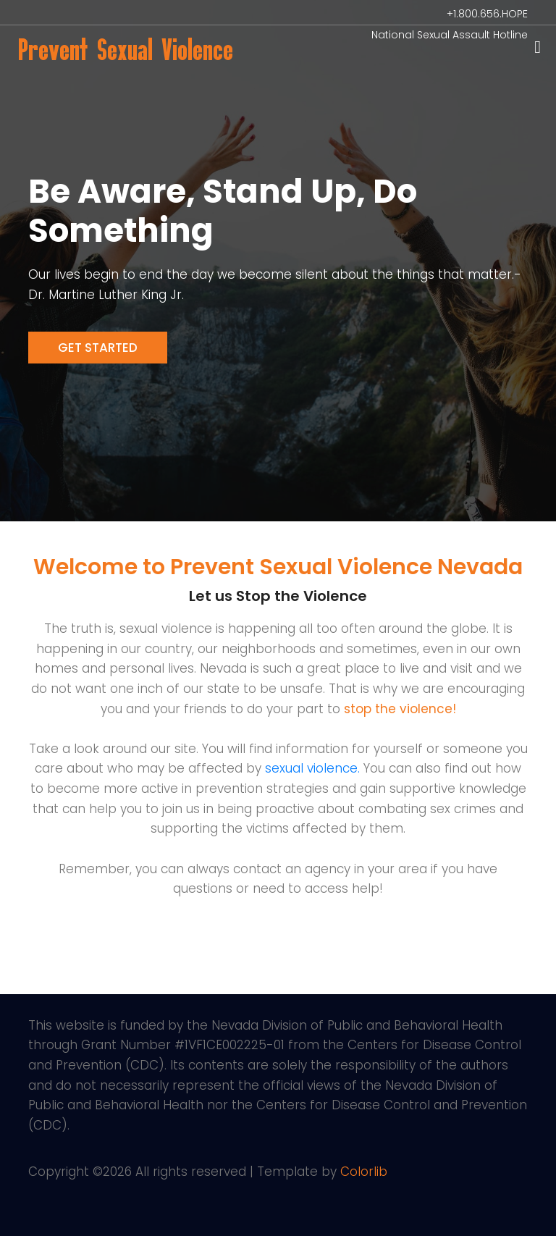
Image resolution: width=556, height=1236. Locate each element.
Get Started (98, 347)
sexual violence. (312, 768)
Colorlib (363, 1171)
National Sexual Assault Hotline (449, 35)
